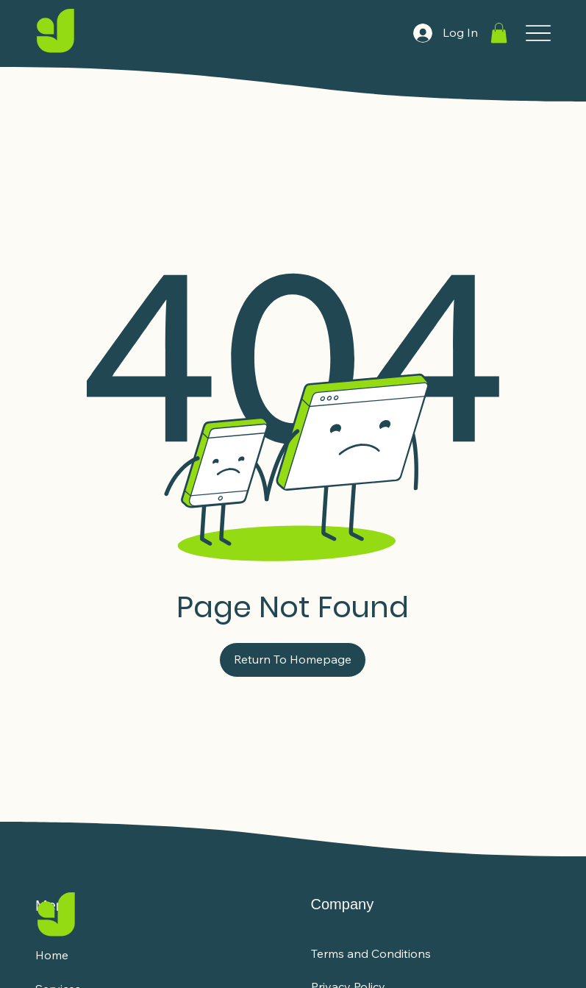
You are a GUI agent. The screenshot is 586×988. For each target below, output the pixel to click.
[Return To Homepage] (292, 660)
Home (51, 955)
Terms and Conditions (371, 953)
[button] (498, 33)
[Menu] (538, 33)
